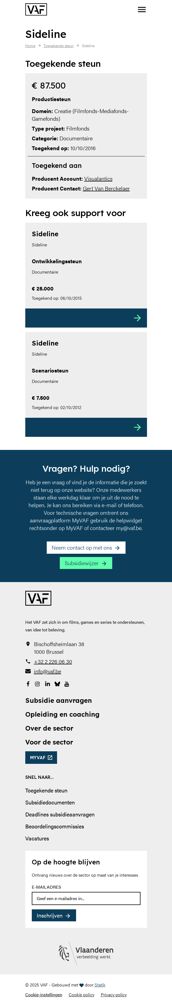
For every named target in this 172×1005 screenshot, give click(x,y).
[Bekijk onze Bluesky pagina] (57, 683)
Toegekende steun (46, 790)
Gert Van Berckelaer (106, 188)
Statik (100, 985)
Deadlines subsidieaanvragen (60, 814)
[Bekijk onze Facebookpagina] (28, 683)
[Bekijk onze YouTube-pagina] (67, 683)
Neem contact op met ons (82, 547)
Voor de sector (49, 742)
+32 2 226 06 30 (53, 661)
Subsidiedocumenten (50, 802)
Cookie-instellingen (43, 994)
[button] (142, 9)
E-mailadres (46, 887)
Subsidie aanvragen (58, 700)
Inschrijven (49, 915)
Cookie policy (81, 994)
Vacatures (37, 838)
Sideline (45, 234)
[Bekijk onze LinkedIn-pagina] (47, 683)
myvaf (38, 757)
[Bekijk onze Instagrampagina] (37, 683)
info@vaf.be (47, 671)
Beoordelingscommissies (54, 826)
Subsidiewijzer (82, 563)
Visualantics (98, 178)
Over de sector (49, 728)
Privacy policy (114, 994)
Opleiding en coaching (62, 714)
